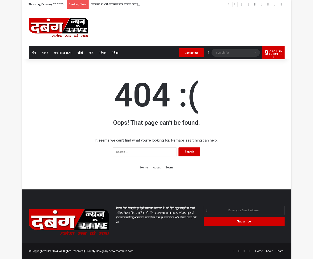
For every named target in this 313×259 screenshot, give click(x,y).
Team (169, 167)
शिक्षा (115, 52)
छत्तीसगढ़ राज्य (62, 52)
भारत (45, 52)
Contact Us (191, 52)
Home (144, 167)
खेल (91, 52)
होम (34, 52)
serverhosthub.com (121, 251)
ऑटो (80, 52)
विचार (103, 52)
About (157, 167)
